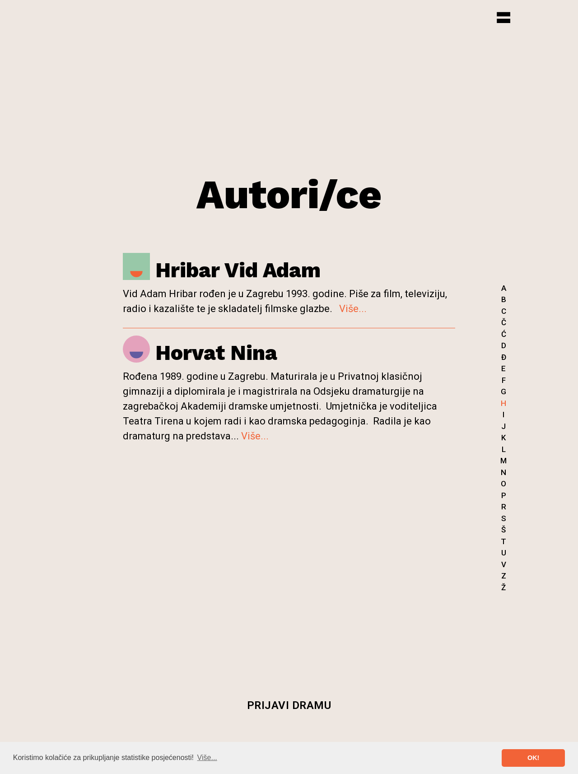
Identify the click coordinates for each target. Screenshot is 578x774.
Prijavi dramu (289, 705)
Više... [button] (207, 757)
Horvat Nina (200, 352)
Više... (353, 308)
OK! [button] (533, 757)
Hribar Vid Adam (222, 270)
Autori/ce (289, 194)
